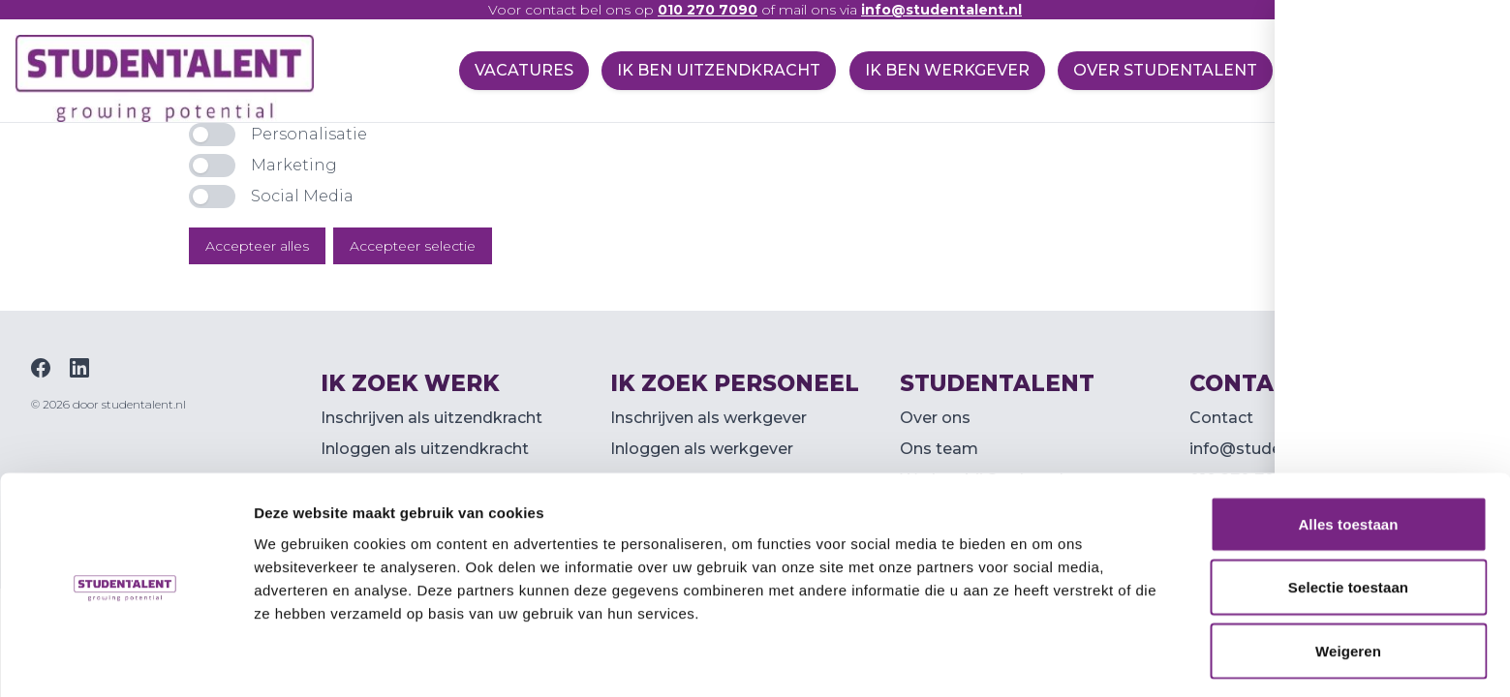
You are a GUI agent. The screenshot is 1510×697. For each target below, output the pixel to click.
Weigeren (1348, 585)
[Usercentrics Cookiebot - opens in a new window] (125, 659)
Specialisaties (1367, 70)
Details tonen (1047, 659)
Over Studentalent (1163, 70)
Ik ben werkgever (942, 70)
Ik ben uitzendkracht (712, 70)
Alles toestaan (1348, 458)
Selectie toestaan (1348, 522)
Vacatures (514, 70)
